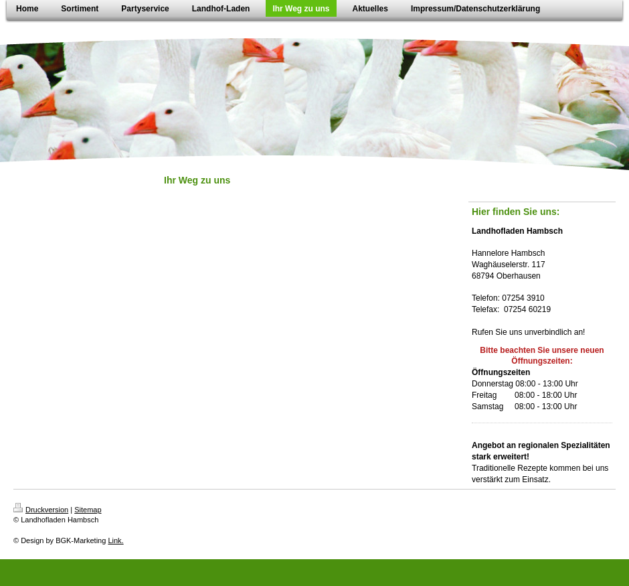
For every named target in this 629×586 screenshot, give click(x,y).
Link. (115, 540)
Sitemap (87, 510)
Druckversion (40, 510)
